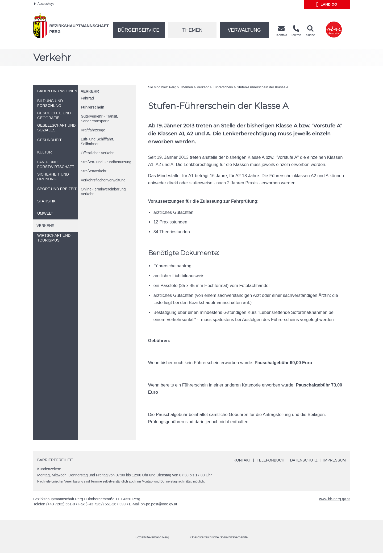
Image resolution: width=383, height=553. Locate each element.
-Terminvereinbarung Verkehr (103, 191)
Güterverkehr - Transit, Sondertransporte (99, 118)
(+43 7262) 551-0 (60, 504)
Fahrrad (87, 98)
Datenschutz (303, 460)
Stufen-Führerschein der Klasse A (262, 87)
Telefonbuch (270, 460)
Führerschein (93, 107)
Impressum (334, 460)
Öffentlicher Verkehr (97, 153)
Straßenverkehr (93, 171)
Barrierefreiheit (55, 460)
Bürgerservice (139, 30)
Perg (172, 87)
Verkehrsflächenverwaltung (103, 180)
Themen (192, 30)
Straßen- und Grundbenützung (106, 162)
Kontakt (242, 460)
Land (326, 4)
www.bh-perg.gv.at (334, 499)
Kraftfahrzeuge (93, 130)
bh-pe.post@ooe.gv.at (159, 504)
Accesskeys (44, 4)
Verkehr (90, 91)
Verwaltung (244, 30)
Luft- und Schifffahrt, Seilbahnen (97, 141)
